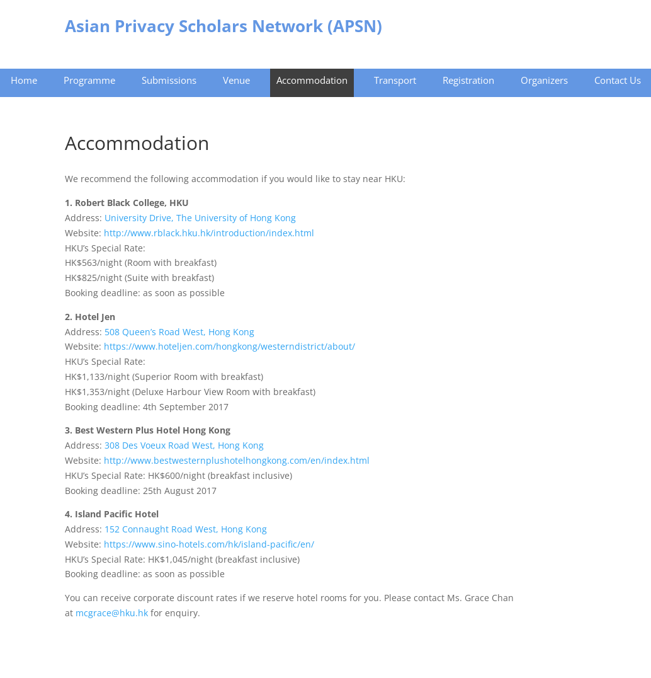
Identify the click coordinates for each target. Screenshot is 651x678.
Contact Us (617, 80)
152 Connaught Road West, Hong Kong (186, 529)
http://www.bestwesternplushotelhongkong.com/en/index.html (237, 460)
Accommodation (312, 80)
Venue (236, 80)
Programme (89, 80)
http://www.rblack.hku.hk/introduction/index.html (209, 233)
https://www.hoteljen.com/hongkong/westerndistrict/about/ (229, 346)
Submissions (169, 80)
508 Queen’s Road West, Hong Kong (179, 332)
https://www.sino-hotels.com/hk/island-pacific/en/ (209, 544)
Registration (468, 80)
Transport (395, 80)
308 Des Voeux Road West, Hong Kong (184, 445)
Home (24, 80)
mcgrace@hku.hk (113, 613)
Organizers (544, 80)
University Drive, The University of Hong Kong (200, 218)
